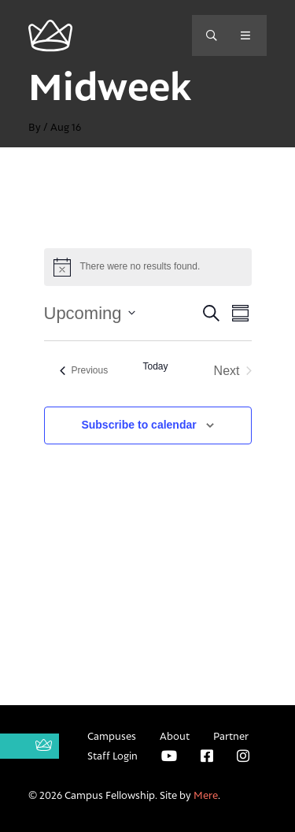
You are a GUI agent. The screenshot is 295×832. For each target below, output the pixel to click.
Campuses (111, 736)
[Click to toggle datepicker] (89, 313)
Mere (206, 795)
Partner (231, 736)
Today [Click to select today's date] (155, 366)
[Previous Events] (84, 370)
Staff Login (112, 755)
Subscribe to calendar (138, 424)
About (175, 736)
